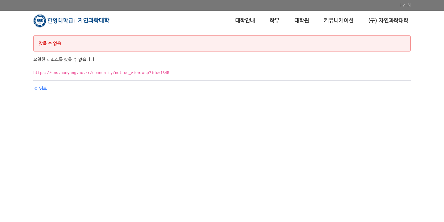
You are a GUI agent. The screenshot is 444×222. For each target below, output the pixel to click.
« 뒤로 (40, 88)
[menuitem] (402, 5)
